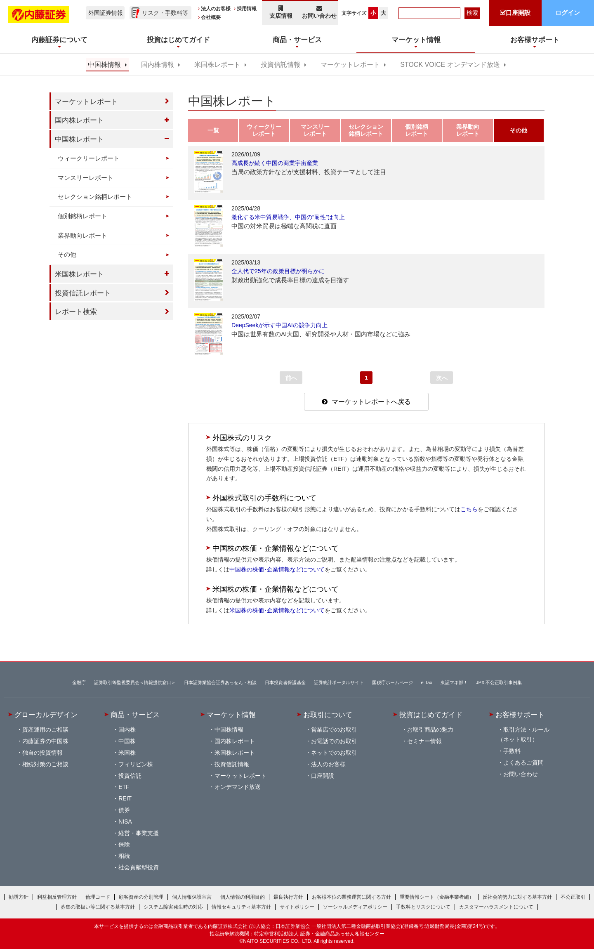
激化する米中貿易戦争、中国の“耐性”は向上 (288, 217)
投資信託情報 (280, 64)
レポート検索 (76, 311)
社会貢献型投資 (138, 867)
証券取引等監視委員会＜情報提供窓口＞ (135, 682)
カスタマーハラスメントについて (496, 907)
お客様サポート (519, 715)
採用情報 (247, 9)
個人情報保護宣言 (192, 897)
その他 (67, 254)
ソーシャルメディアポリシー (355, 907)
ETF (123, 787)
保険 (124, 844)
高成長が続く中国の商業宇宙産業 (274, 163)
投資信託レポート (83, 293)
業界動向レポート (82, 235)
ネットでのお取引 (334, 752)
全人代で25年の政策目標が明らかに (278, 271)
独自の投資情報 (42, 752)
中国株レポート (79, 139)
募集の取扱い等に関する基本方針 (98, 907)
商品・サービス (135, 715)
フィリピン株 (135, 764)
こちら (469, 509)
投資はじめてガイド (430, 715)
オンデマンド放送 (237, 787)
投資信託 (129, 775)
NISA (125, 821)
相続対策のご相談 (45, 764)
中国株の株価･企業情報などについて (277, 569)
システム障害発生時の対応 (173, 907)
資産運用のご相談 (45, 729)
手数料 (512, 751)
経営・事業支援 (138, 833)
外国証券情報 (105, 12)
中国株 (127, 741)
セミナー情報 (424, 741)
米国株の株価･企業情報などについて (277, 610)
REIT (125, 798)
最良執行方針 (288, 897)
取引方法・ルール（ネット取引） (523, 734)
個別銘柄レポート (82, 216)
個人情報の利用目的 (242, 897)
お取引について (327, 715)
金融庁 (79, 682)
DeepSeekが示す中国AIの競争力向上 (279, 325)
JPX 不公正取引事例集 (499, 682)
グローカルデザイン (46, 715)
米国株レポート (217, 64)
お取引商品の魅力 (430, 729)
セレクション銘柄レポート (95, 196)
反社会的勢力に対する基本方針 (517, 897)
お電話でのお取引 (334, 741)
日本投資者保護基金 (285, 682)
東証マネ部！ (454, 682)
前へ (291, 378)
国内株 (127, 729)
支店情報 (281, 12)
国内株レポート (79, 120)
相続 (124, 855)
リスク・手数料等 (165, 12)
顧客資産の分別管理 (141, 897)
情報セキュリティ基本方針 (241, 907)
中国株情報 (104, 64)
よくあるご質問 (523, 762)
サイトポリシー (297, 907)
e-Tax (426, 682)
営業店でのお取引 (334, 729)
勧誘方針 (18, 897)
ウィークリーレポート (89, 158)
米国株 (127, 752)
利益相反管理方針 (57, 897)
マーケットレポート (350, 64)
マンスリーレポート (85, 177)
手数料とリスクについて (423, 907)
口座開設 (322, 775)
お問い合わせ (319, 12)
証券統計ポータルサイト (339, 682)
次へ (442, 378)
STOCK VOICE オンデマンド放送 (450, 64)
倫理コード (97, 897)
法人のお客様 (216, 9)
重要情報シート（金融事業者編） (437, 897)
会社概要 (211, 17)
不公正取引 (573, 897)
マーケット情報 (231, 715)
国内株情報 (157, 64)
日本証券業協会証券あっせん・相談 (220, 682)
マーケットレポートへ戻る (371, 401)
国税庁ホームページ (392, 682)
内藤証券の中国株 (45, 741)
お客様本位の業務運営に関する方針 (351, 897)
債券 (124, 810)
